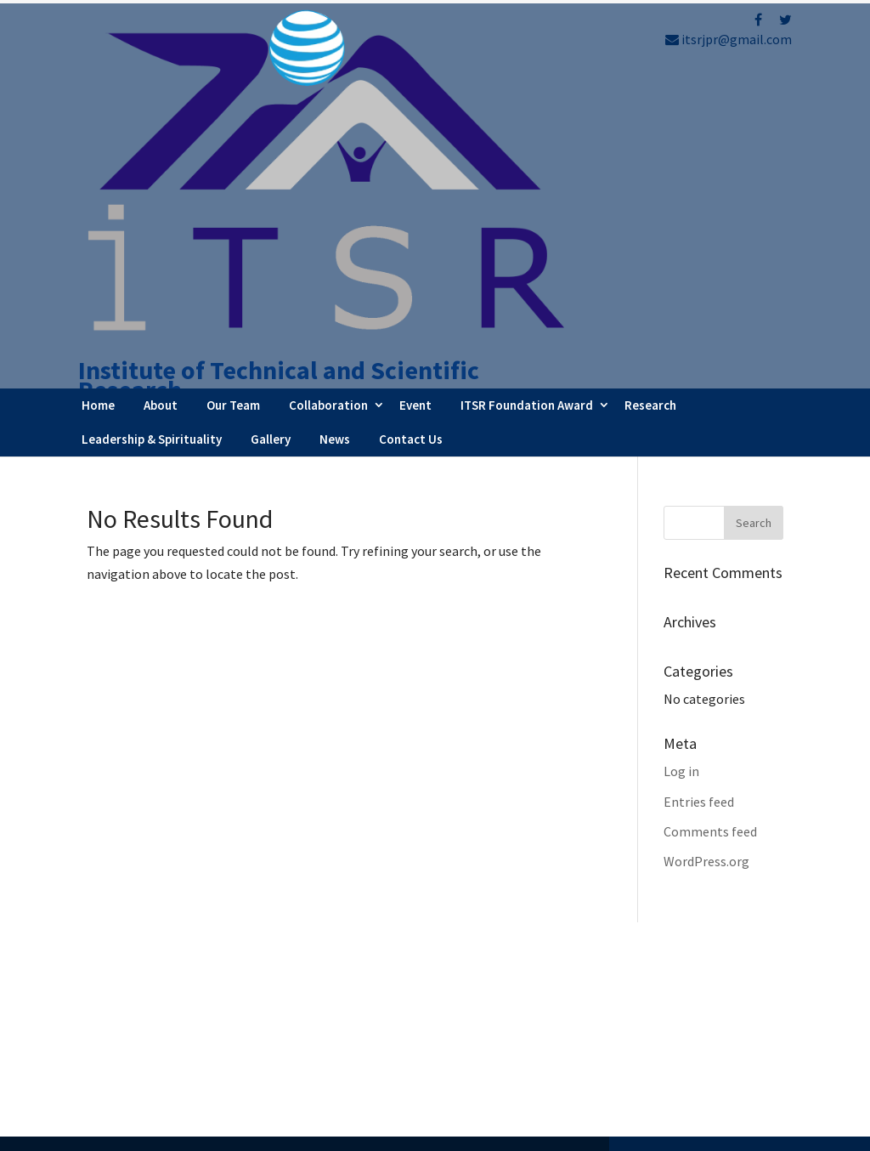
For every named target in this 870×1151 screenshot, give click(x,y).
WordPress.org (706, 577)
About (161, 121)
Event (415, 121)
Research (650, 121)
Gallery (271, 155)
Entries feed (699, 517)
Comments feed (710, 547)
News (334, 155)
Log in (681, 487)
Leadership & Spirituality (152, 155)
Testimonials (505, 1037)
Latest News (502, 1014)
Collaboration (328, 121)
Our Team (233, 121)
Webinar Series (509, 991)
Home (98, 121)
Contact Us (411, 155)
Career (485, 1060)
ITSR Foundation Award (526, 121)
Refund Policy (690, 974)
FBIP (245, 1131)
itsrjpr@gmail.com (728, 39)
